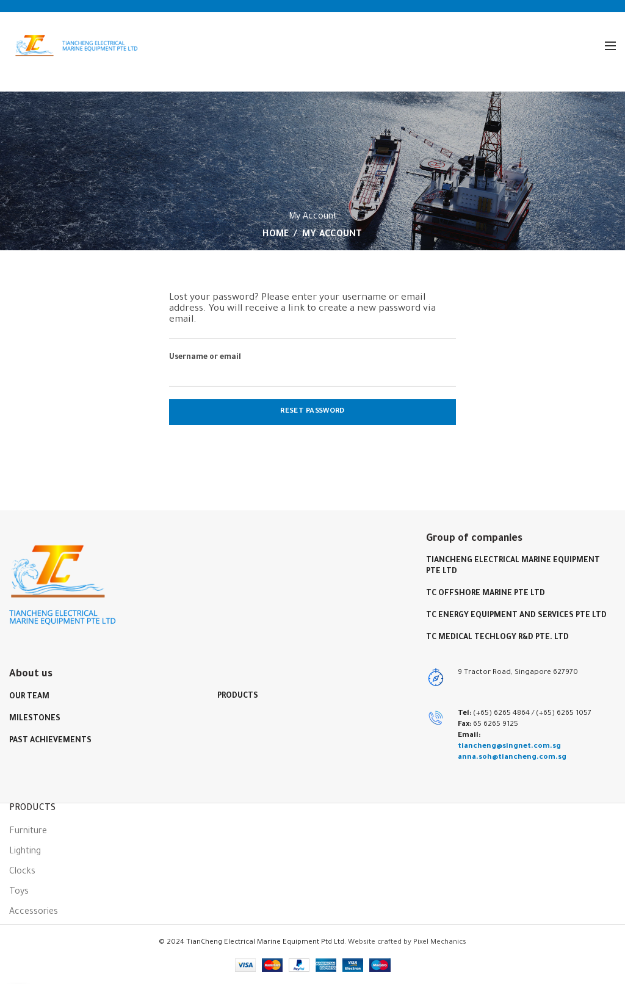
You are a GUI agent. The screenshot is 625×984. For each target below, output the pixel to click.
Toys (19, 892)
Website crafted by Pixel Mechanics (407, 943)
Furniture (28, 832)
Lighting (25, 852)
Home (275, 235)
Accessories (33, 912)
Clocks (22, 872)
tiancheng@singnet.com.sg (509, 746)
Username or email (205, 357)
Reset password (312, 412)
